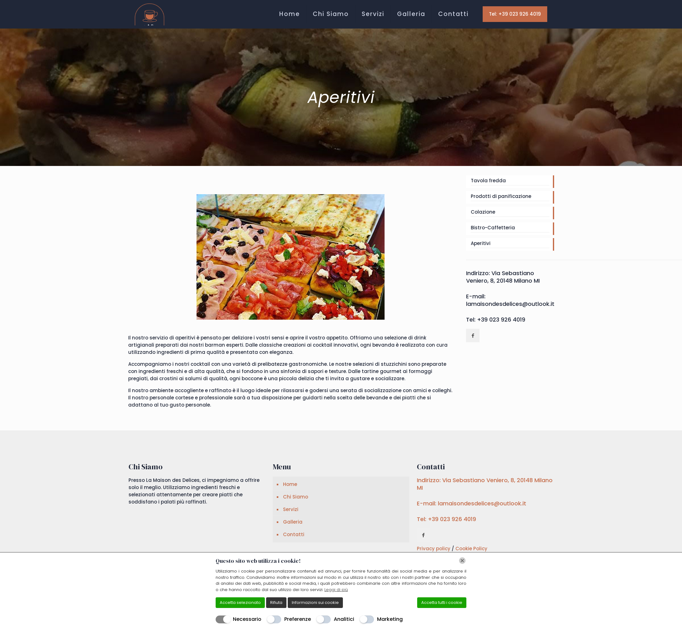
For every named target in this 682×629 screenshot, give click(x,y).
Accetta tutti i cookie (441, 602)
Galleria (292, 522)
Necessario (247, 619)
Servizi (290, 509)
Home (290, 484)
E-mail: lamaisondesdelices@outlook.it (510, 300)
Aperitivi (481, 243)
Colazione (483, 212)
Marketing (390, 619)
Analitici (344, 619)
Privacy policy (434, 548)
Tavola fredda (488, 180)
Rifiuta (276, 602)
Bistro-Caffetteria (493, 227)
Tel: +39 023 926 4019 (515, 14)
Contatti (293, 534)
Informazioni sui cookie (315, 602)
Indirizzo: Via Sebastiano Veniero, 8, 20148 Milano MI (503, 277)
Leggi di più (336, 590)
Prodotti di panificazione (501, 196)
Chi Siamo (295, 496)
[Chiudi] (462, 561)
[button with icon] (473, 335)
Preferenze (297, 619)
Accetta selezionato (240, 602)
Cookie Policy (471, 548)
